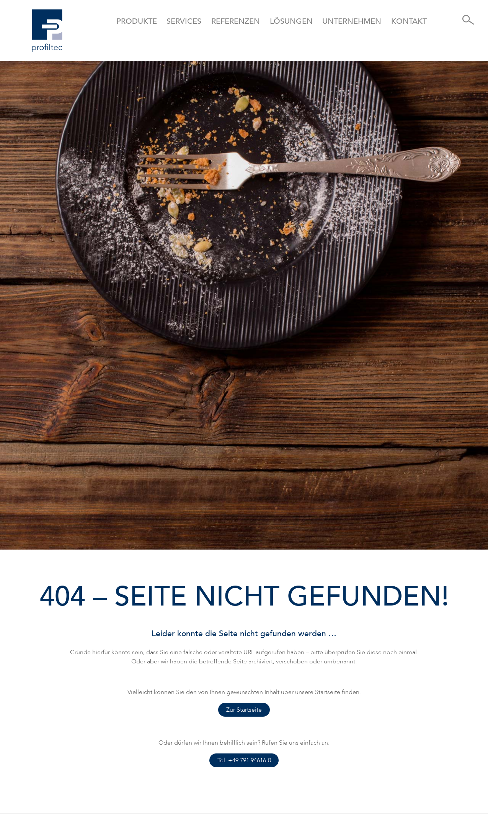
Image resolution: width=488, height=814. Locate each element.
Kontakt (409, 21)
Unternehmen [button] (351, 21)
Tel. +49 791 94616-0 (244, 760)
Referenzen (235, 21)
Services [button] (183, 21)
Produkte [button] (136, 21)
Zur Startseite (244, 710)
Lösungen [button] (291, 21)
